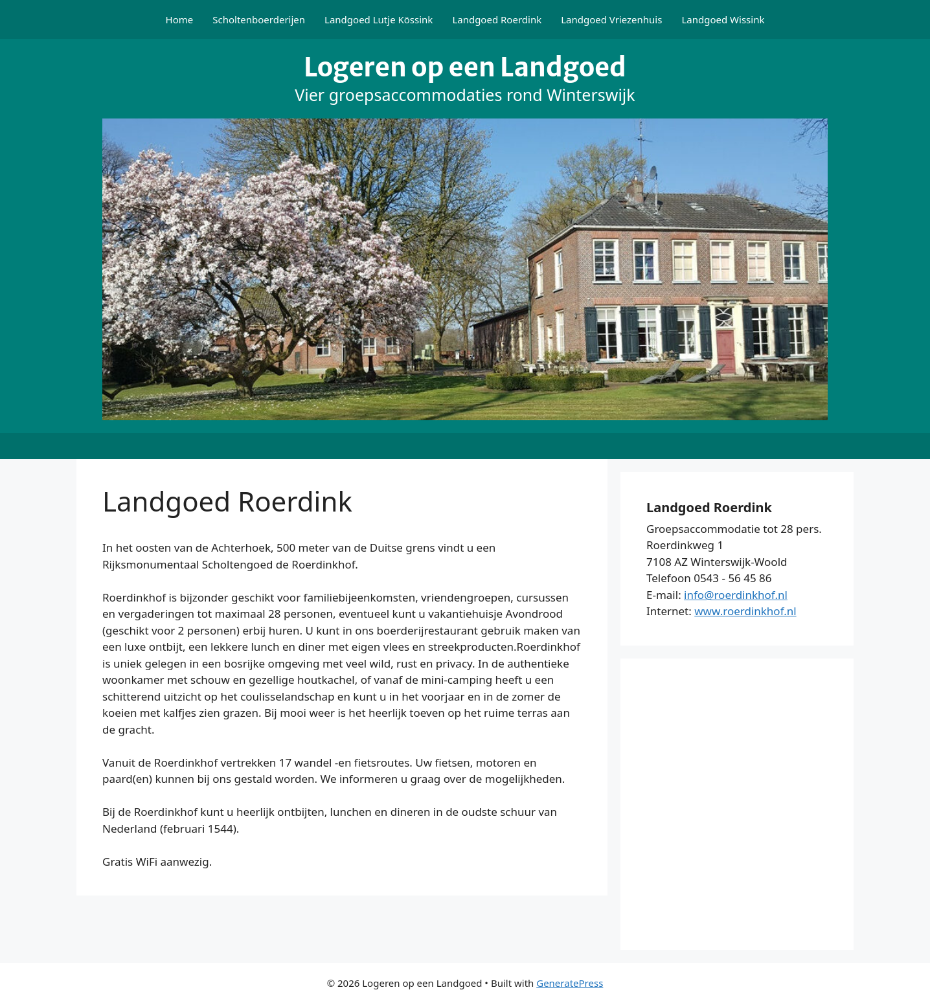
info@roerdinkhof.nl (736, 594)
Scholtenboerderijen (258, 19)
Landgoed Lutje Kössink (378, 19)
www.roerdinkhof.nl (745, 610)
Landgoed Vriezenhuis (611, 19)
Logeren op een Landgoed (465, 67)
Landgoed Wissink (722, 19)
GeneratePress (569, 982)
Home (180, 19)
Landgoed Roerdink (496, 19)
